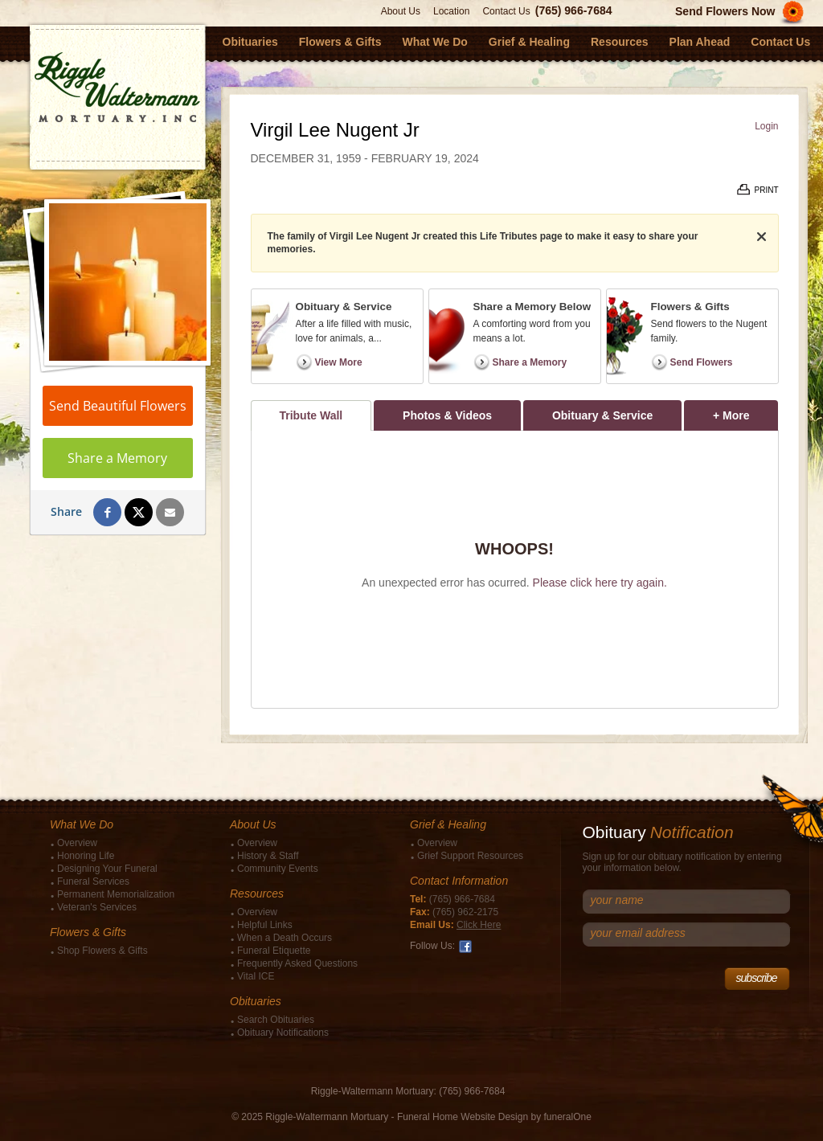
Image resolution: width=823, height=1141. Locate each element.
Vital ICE (255, 976)
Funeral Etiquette (273, 950)
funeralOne (567, 1117)
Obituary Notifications (283, 1032)
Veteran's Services (97, 907)
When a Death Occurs (284, 937)
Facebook (465, 946)
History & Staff (267, 855)
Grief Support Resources (470, 855)
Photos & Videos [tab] (447, 415)
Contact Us (506, 11)
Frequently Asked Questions (297, 963)
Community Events (277, 868)
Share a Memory (117, 458)
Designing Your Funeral (107, 868)
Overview (77, 843)
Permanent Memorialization (115, 894)
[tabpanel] (514, 569)
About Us (400, 11)
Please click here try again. (600, 582)
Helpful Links (265, 924)
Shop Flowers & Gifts (102, 950)
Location (451, 11)
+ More (745, 411)
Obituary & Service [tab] (602, 415)
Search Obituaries (275, 1019)
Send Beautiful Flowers (117, 406)
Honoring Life (85, 855)
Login (766, 126)
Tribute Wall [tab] (310, 415)
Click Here (479, 924)
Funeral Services (93, 881)
